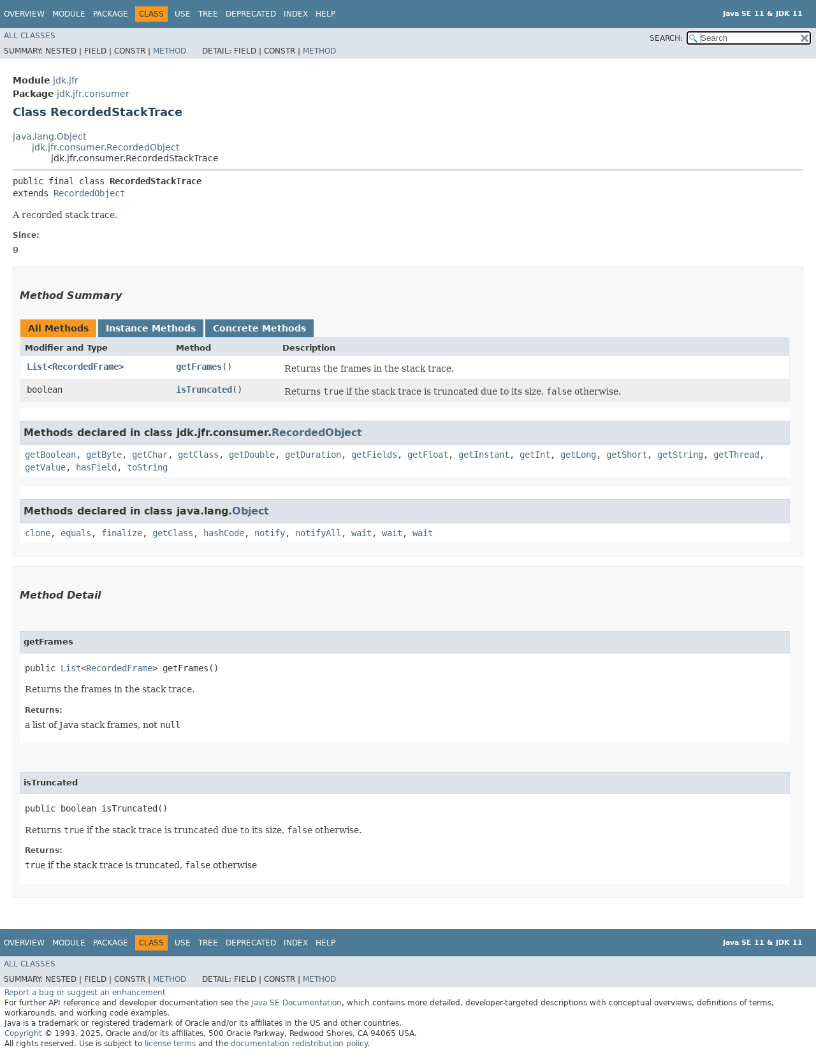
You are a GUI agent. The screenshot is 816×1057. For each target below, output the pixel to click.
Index (296, 14)
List (37, 366)
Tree (208, 14)
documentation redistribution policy (299, 1043)
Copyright (23, 1033)
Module (68, 14)
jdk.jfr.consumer (93, 94)
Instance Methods (151, 328)
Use (183, 14)
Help (325, 14)
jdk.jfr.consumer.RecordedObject (105, 147)
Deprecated (251, 14)
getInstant (483, 454)
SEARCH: (666, 38)
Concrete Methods (259, 328)
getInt (535, 454)
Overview (24, 14)
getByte (104, 454)
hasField (96, 467)
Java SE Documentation (296, 1002)
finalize (121, 533)
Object (250, 511)
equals (76, 533)
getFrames (199, 366)
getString (680, 454)
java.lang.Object (49, 136)
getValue (45, 467)
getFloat (427, 454)
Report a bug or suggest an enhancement (85, 992)
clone (37, 533)
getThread (736, 454)
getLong (578, 454)
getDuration (313, 454)
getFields (374, 454)
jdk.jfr (65, 80)
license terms (170, 1043)
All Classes (29, 35)
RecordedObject (89, 193)
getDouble (252, 454)
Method (169, 51)
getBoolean (50, 454)
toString (147, 467)
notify (269, 533)
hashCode (223, 533)
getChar (150, 454)
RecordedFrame (85, 366)
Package (110, 14)
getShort (626, 454)
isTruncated (204, 389)
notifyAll (318, 533)
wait (361, 533)
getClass (198, 454)
